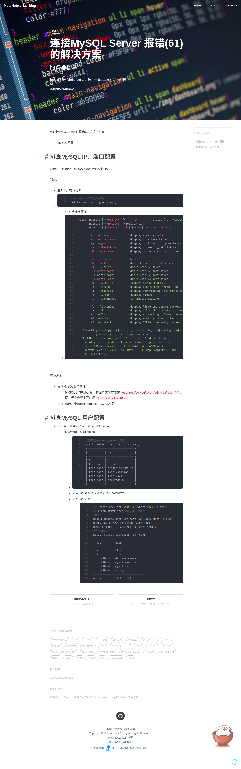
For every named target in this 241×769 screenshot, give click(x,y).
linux (130, 657)
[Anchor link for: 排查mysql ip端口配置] (45, 156)
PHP (79, 657)
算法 (145, 639)
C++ (127, 645)
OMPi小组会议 (59, 639)
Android (88, 639)
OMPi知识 (167, 645)
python (136, 651)
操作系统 (117, 639)
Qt (53, 651)
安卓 (74, 651)
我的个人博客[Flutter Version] (91, 697)
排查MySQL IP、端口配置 (210, 141)
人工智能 (102, 639)
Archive (231, 5)
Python (166, 639)
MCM (124, 651)
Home (198, 5)
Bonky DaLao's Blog (62, 677)
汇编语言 (132, 639)
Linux (75, 639)
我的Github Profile (60, 697)
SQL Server (116, 657)
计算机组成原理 (107, 651)
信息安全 (149, 651)
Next (151, 601)
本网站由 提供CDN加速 (110, 747)
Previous (81, 601)
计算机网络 (88, 645)
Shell (63, 651)
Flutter (103, 645)
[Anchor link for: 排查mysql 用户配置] (45, 417)
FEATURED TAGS (61, 631)
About (213, 5)
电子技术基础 (167, 651)
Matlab (115, 645)
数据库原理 (87, 651)
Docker (55, 657)
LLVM (68, 657)
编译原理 (71, 645)
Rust (102, 657)
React (91, 657)
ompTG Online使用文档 (124, 697)
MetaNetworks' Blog (20, 6)
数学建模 (56, 645)
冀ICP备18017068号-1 (120, 742)
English (138, 645)
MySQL (56, 31)
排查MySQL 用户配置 (208, 147)
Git (155, 639)
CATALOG (202, 132)
